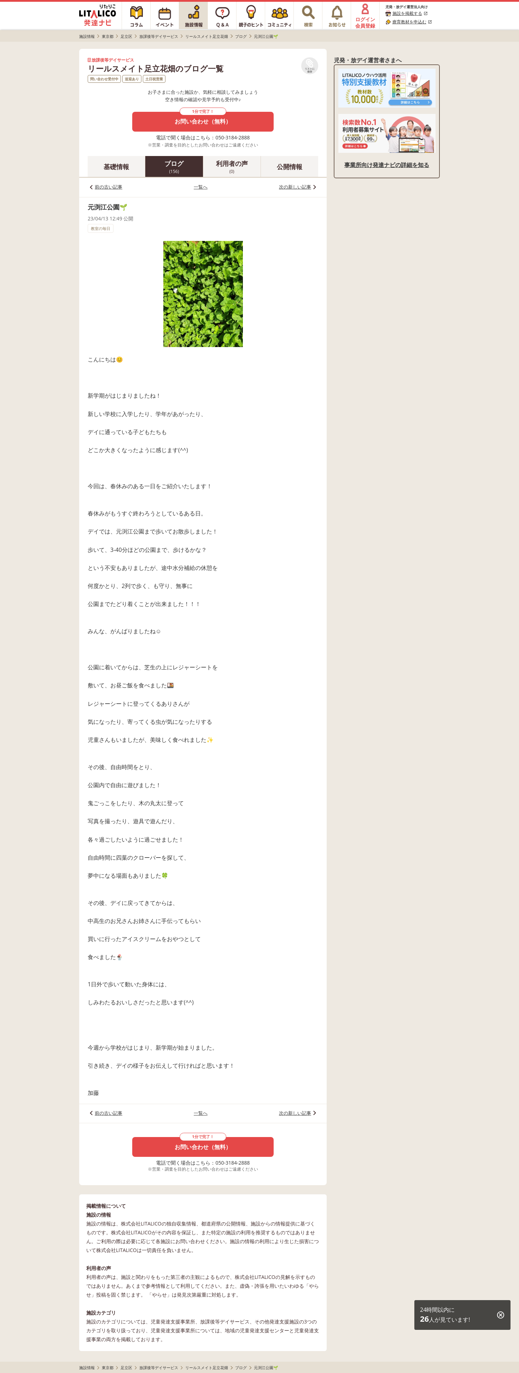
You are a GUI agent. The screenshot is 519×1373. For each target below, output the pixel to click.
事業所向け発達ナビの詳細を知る (386, 165)
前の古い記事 (108, 187)
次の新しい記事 (295, 187)
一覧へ (201, 187)
